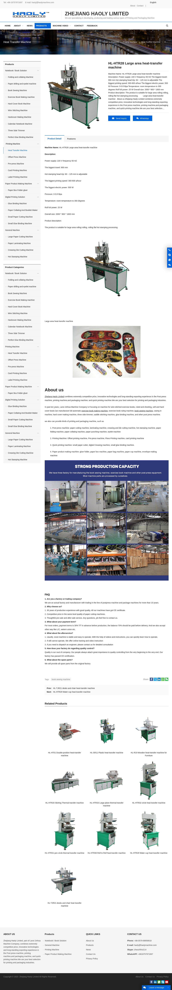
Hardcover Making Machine (19, 117)
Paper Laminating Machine (19, 243)
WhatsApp (142, 118)
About (132, 6)
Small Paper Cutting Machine (20, 217)
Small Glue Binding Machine (20, 223)
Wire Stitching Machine (17, 110)
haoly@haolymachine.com (43, 2)
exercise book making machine (95, 411)
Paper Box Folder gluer (18, 190)
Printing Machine (130, 42)
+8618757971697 (145, 954)
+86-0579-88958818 (143, 941)
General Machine (12, 230)
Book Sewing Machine (17, 90)
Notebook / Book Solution (16, 70)
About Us (90, 941)
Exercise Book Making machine (21, 97)
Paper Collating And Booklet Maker (22, 210)
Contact (140, 6)
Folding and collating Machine (20, 77)
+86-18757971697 (14, 2)
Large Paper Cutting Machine (20, 237)
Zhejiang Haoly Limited (54, 396)
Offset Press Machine (17, 157)
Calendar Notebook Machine (20, 124)
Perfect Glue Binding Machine (20, 137)
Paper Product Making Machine (18, 184)
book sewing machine (144, 411)
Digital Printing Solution (15, 197)
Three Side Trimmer (16, 130)
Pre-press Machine (16, 164)
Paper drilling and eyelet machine (22, 84)
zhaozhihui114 (140, 950)
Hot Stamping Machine (17, 257)
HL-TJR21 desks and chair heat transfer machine (74, 688)
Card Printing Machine (17, 170)
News (88, 950)
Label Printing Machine (17, 177)
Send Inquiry (119, 118)
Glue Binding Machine (17, 203)
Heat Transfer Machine (17, 42)
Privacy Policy (92, 959)
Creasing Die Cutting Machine (20, 250)
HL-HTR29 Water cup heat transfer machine (71, 692)
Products (115, 42)
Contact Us (90, 954)
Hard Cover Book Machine (19, 104)
